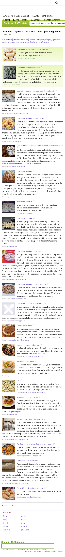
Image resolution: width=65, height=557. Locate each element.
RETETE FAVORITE (52, 20)
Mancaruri (47, 16)
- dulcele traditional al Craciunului (40, 145)
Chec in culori (24, 325)
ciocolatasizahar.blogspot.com (15, 483)
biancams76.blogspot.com (29, 456)
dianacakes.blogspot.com (14, 279)
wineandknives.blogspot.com (30, 356)
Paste (16, 20)
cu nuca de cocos (31, 284)
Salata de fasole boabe (26, 361)
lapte (5, 516)
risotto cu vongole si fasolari (28, 345)
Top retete (28, 551)
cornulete (5, 41)
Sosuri (25, 20)
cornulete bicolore (25, 42)
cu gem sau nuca (31, 118)
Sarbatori (36, 20)
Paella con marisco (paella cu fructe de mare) (34, 444)
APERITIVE (8, 16)
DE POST (30, 303)
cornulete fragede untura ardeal (28, 39)
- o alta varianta (27, 460)
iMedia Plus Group (23, 549)
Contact (60, 551)
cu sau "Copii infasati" (35, 91)
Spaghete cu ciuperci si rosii (27, 397)
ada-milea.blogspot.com (13, 321)
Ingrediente (37, 551)
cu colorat (29, 67)
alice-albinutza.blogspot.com (15, 113)
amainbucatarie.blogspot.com (15, 340)
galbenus (25, 529)
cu (24, 201)
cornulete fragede (27, 41)
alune (5, 526)
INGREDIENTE (7, 513)
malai (23, 519)
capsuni (6, 529)
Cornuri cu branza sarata (30, 488)
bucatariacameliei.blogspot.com (31, 392)
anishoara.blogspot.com (13, 166)
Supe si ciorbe (22, 16)
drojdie (24, 526)
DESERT (6, 20)
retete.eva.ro (26, 58)
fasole (6, 523)
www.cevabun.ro (11, 141)
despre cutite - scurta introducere (30, 419)
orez (23, 523)
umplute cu (33, 49)
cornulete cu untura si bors (40, 42)
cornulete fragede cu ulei (42, 41)
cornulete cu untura (15, 41)
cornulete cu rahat (13, 42)
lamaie (24, 516)
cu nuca (28, 251)
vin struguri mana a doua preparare (50, 39)
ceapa (6, 519)
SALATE (35, 16)
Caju (18, 380)
